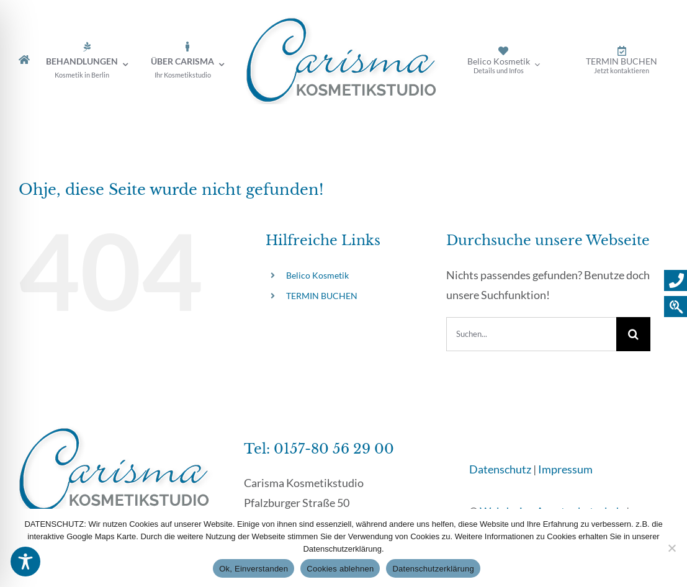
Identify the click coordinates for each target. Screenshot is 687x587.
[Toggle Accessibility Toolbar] (25, 561)
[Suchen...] (531, 334)
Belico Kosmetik (317, 275)
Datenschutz (500, 469)
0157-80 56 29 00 (334, 449)
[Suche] (633, 334)
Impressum (565, 469)
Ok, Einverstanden (253, 568)
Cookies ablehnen (340, 568)
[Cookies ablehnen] (671, 548)
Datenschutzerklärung (433, 568)
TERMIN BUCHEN (321, 295)
